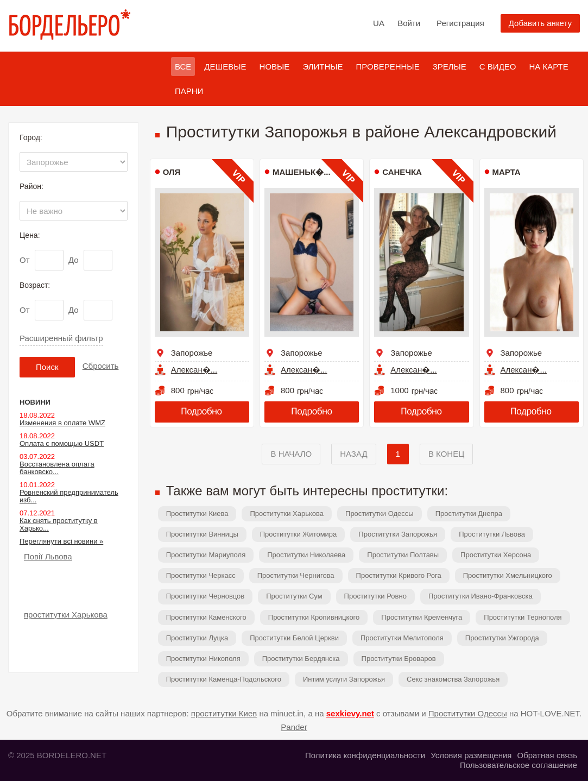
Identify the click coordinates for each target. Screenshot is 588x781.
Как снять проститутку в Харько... (59, 524)
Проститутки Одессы (379, 513)
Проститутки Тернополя (522, 617)
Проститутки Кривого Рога (398, 575)
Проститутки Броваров (399, 658)
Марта (506, 172)
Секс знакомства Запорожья (453, 679)
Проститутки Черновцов (205, 596)
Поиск (47, 366)
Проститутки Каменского (206, 617)
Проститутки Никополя (203, 658)
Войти (408, 23)
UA (378, 23)
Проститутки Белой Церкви (294, 638)
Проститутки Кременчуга (421, 617)
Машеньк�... (302, 172)
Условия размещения (471, 755)
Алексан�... (194, 369)
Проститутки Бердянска (301, 658)
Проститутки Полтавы (403, 555)
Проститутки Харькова (287, 513)
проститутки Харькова (66, 614)
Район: (31, 186)
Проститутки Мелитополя (402, 638)
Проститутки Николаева (306, 555)
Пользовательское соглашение (518, 765)
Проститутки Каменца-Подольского (223, 679)
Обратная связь (547, 755)
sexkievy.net (350, 713)
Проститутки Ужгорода (502, 638)
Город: (31, 137)
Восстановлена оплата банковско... (57, 468)
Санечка (402, 172)
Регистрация (460, 23)
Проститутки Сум (294, 596)
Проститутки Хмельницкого (507, 575)
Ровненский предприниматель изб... (69, 496)
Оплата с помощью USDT (62, 443)
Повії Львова (48, 556)
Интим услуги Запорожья (344, 679)
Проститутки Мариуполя (205, 555)
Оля (172, 172)
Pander (294, 727)
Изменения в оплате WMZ (62, 423)
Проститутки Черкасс (201, 575)
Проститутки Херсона (495, 555)
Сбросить (101, 365)
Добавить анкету (540, 23)
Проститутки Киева (197, 513)
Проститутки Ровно (375, 596)
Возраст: (35, 285)
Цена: (30, 235)
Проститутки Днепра (468, 513)
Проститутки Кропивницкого (314, 617)
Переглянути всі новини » (61, 541)
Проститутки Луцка (197, 638)
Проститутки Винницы (202, 534)
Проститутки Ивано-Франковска (480, 596)
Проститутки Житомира (298, 534)
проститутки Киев (224, 713)
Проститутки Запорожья (397, 534)
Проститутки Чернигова (295, 575)
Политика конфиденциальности (365, 755)
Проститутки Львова (492, 534)
